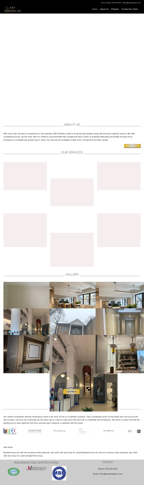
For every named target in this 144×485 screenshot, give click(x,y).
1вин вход (7, 447)
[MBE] (59, 473)
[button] (5, 431)
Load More (71, 391)
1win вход (37, 455)
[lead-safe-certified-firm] (13, 471)
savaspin (29, 455)
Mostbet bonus (10, 452)
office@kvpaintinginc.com (132, 3)
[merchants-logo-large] (36, 468)
